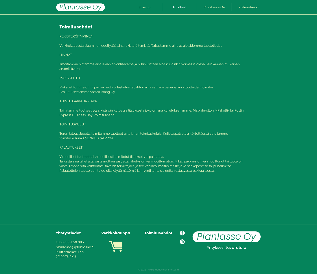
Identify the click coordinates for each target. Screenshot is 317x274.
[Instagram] (182, 241)
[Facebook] (182, 233)
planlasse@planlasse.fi (75, 247)
